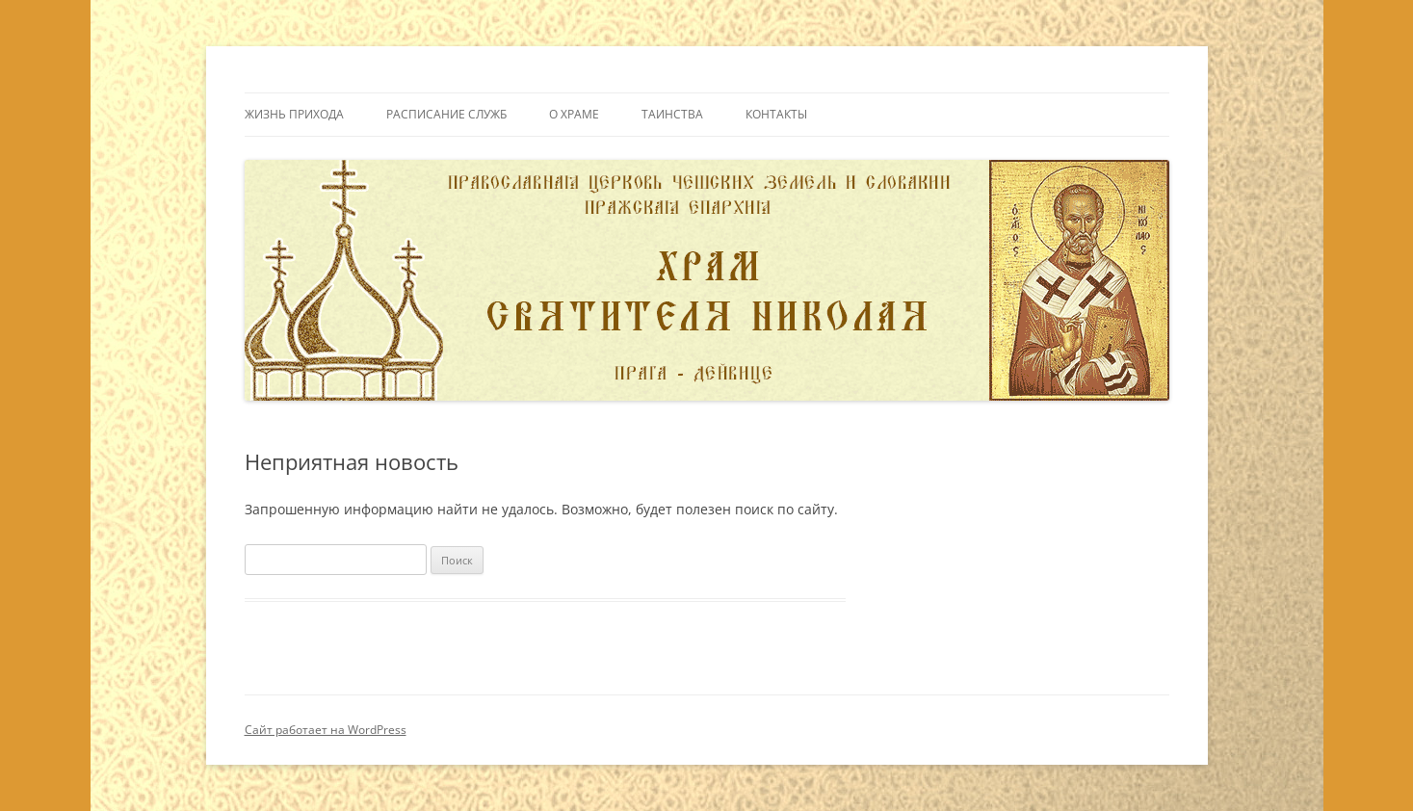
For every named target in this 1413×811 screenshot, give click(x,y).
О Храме (574, 114)
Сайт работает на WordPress (325, 729)
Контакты (776, 114)
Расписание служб (446, 114)
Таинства (672, 114)
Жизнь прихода (294, 114)
